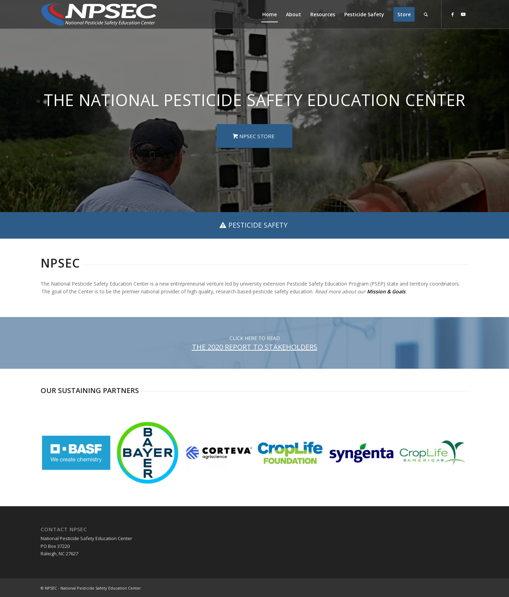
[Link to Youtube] (463, 14)
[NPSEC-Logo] (99, 14)
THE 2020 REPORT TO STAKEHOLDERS (254, 347)
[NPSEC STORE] (254, 136)
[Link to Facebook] (452, 14)
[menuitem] (269, 14)
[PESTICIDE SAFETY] (254, 225)
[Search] (425, 14)
